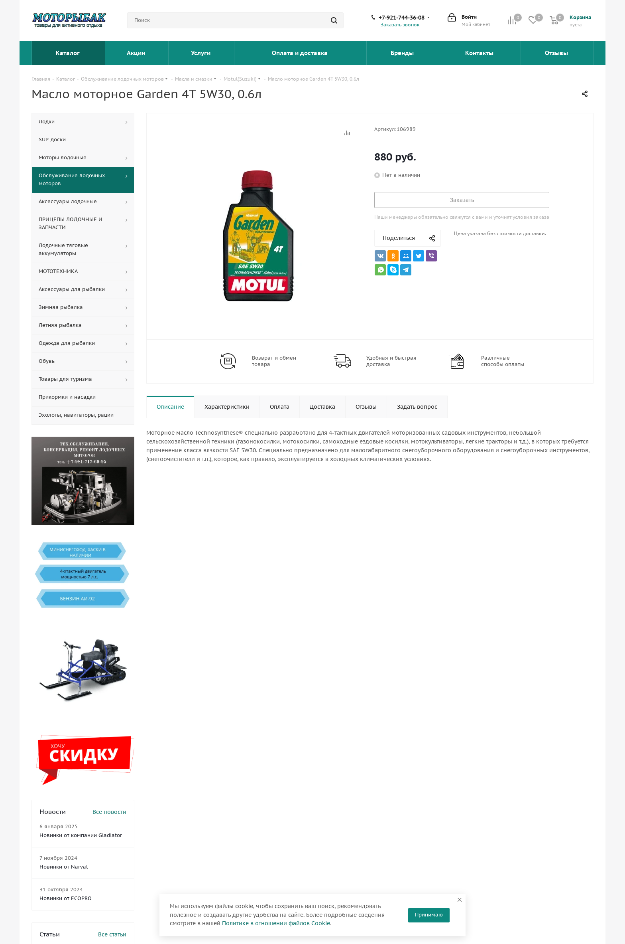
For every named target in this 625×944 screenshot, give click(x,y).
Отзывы (557, 53)
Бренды (403, 53)
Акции (137, 53)
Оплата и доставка (300, 53)
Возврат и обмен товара (274, 361)
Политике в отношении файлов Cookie (276, 923)
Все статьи (112, 934)
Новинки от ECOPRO (65, 898)
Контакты (480, 53)
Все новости (109, 811)
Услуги (201, 53)
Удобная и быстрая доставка (391, 361)
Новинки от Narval (63, 866)
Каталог (68, 53)
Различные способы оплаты (502, 361)
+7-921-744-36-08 (402, 17)
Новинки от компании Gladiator (80, 835)
